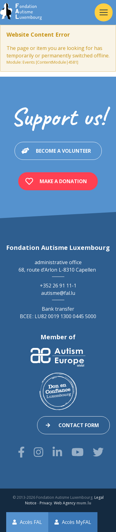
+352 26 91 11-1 (58, 285)
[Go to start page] (21, 12)
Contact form (78, 425)
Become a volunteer (63, 150)
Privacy (46, 503)
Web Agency (64, 503)
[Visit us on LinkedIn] (57, 452)
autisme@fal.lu (58, 293)
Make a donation (63, 181)
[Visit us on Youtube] (77, 452)
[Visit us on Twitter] (98, 452)
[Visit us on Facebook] (21, 452)
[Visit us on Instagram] (38, 452)
